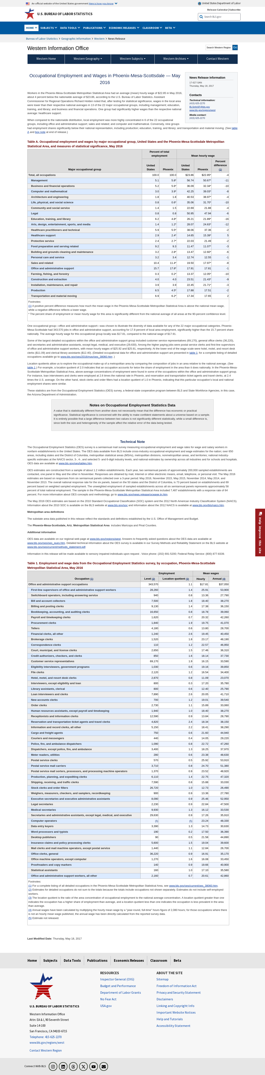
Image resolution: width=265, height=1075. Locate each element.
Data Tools (72, 960)
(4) (30, 910)
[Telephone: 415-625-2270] (62, 1037)
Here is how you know (101, 3)
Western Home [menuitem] (46, 59)
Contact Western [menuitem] (217, 59)
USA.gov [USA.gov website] (106, 1006)
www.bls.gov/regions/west (202, 110)
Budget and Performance (118, 986)
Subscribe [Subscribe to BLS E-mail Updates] (235, 9)
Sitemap (163, 979)
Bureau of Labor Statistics (42, 38)
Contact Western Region (46, 1050)
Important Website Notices (176, 1012)
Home (32, 960)
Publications (97, 960)
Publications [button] (93, 28)
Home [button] (30, 28)
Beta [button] (168, 28)
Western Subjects (131, 59)
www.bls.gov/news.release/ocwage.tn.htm (142, 494)
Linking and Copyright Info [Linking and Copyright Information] (175, 1006)
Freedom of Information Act (177, 986)
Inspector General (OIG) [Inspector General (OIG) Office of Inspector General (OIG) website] (117, 979)
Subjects (50, 960)
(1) (30, 305)
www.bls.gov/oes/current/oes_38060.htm (193, 885)
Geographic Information (76, 38)
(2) (30, 889)
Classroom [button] (150, 28)
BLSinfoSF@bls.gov (199, 107)
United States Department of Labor (219, 3)
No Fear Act (108, 999)
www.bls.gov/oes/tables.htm (75, 463)
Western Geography (87, 59)
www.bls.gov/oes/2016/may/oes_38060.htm (86, 356)
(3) (30, 897)
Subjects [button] (47, 28)
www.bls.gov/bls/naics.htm (208, 505)
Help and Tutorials (170, 1019)
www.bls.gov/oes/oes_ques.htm (46, 543)
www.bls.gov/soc (118, 505)
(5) (30, 918)
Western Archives (174, 59)
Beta (177, 960)
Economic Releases (129, 960)
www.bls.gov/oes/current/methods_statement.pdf (56, 546)
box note (40, 132)
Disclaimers (165, 999)
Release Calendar (217, 9)
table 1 (193, 352)
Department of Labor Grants (120, 992)
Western (99, 38)
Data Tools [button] (68, 28)
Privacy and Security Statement (179, 992)
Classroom (158, 960)
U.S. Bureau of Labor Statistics (65, 14)
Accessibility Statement (173, 1026)
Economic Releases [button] (122, 28)
